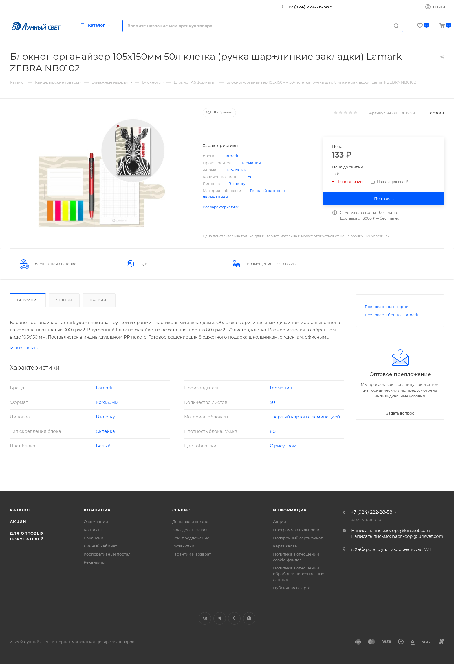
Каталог (20, 510)
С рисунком (283, 445)
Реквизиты (94, 562)
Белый (103, 445)
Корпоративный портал (107, 554)
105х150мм (236, 169)
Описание (28, 300)
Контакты (93, 529)
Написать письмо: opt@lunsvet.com (390, 530)
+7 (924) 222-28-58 (308, 7)
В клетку (236, 183)
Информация (290, 510)
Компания (97, 510)
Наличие (99, 300)
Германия (251, 162)
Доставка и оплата (190, 521)
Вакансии (93, 537)
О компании (96, 521)
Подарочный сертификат (298, 537)
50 (250, 176)
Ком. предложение (190, 537)
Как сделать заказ (189, 529)
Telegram (219, 618)
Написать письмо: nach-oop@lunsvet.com (397, 536)
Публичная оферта (291, 587)
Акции (18, 521)
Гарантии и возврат (191, 554)
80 (273, 431)
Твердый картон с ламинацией (305, 416)
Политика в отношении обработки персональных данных (298, 574)
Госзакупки (183, 546)
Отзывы (64, 300)
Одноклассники (234, 618)
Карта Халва (285, 546)
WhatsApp (249, 618)
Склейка (105, 431)
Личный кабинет (100, 546)
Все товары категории (387, 306)
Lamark (435, 112)
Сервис (181, 510)
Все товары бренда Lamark (391, 314)
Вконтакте (205, 618)
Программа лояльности (296, 529)
